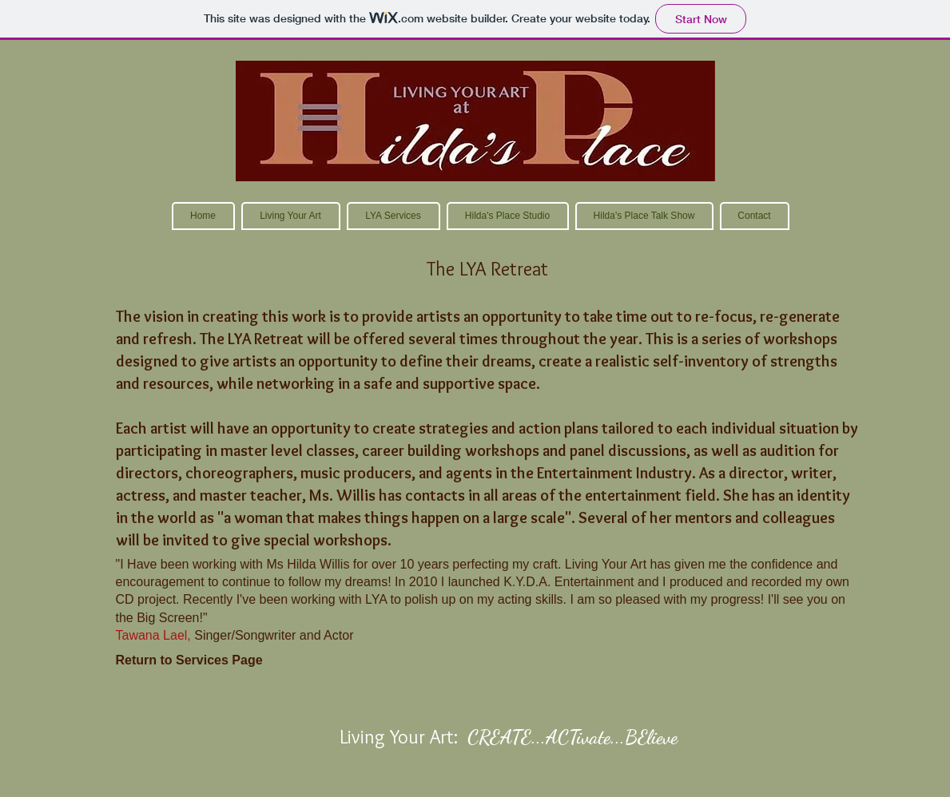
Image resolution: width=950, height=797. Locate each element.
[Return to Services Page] (189, 661)
